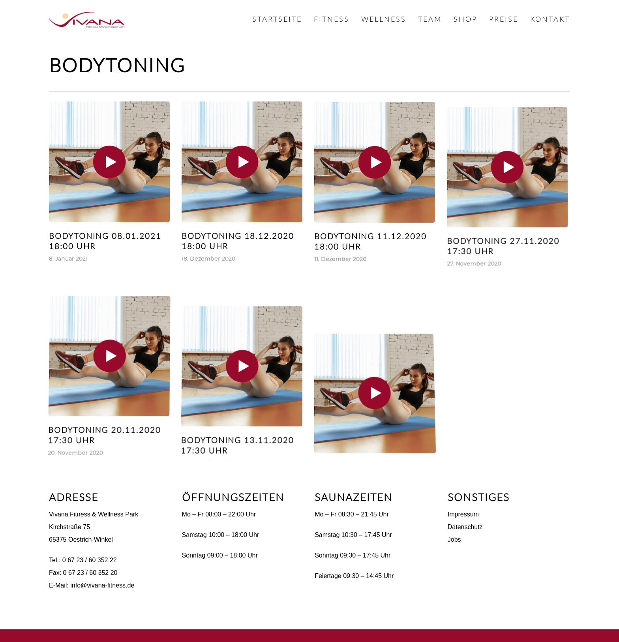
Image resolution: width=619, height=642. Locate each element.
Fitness (331, 19)
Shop (465, 19)
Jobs (454, 539)
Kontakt (550, 19)
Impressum (463, 514)
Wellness (383, 19)
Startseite (277, 19)
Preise (503, 19)
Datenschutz (465, 527)
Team (430, 19)
